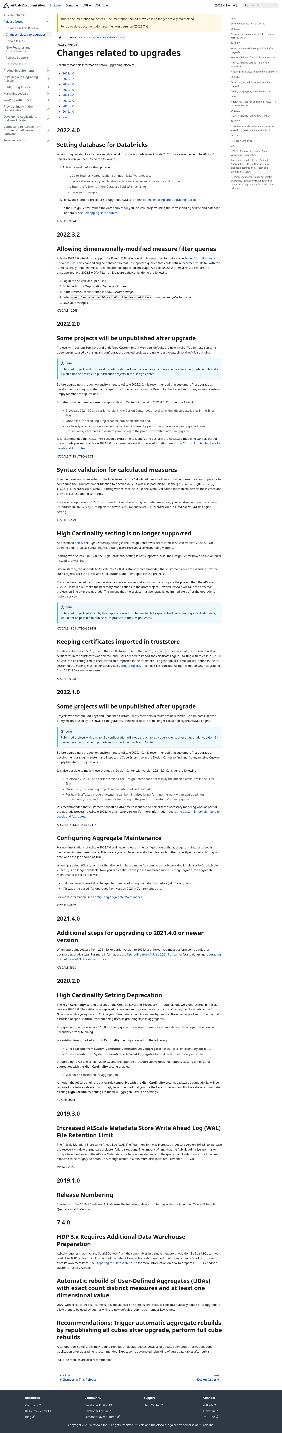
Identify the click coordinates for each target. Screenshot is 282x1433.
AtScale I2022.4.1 (15, 15)
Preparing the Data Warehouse (116, 1263)
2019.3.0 (68, 106)
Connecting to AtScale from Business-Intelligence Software (22, 130)
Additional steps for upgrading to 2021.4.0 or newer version (253, 103)
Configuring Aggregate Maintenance (117, 897)
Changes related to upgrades (26, 35)
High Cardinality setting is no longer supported (250, 64)
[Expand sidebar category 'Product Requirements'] (48, 70)
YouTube (210, 1417)
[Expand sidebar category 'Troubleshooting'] (48, 140)
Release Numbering (241, 140)
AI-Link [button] (100, 5)
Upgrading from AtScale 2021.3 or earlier (154, 954)
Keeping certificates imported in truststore (254, 71)
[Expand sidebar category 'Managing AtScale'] (48, 93)
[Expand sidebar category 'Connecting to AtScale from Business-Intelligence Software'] (48, 130)
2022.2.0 (68, 84)
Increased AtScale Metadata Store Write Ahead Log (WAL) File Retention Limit (252, 128)
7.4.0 (66, 117)
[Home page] (60, 37)
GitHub (209, 1405)
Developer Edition (98, 1405)
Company (33, 1405)
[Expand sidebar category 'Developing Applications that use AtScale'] (48, 118)
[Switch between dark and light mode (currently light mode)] (235, 5)
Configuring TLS (129, 666)
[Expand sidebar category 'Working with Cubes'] (48, 100)
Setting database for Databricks (248, 23)
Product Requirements (19, 71)
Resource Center (38, 1411)
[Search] (261, 5)
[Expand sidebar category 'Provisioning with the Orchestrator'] (48, 108)
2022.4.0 (68, 73)
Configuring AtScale (17, 87)
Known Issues (15, 41)
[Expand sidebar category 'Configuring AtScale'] (48, 87)
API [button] (85, 5)
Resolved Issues (17, 64)
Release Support (17, 58)
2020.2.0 (68, 101)
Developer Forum (98, 1411)
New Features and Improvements (18, 49)
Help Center (153, 1405)
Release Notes (13, 22)
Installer (55, 5)
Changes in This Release (22, 28)
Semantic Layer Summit (102, 1417)
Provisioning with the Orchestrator (18, 108)
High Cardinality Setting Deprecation (250, 115)
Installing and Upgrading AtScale (21, 79)
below (79, 543)
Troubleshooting (15, 140)
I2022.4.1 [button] (221, 5)
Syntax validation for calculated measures (253, 57)
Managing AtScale (16, 94)
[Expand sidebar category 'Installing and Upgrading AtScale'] (48, 78)
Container (72, 5)
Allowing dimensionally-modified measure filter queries (253, 35)
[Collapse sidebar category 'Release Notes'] (48, 21)
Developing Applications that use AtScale (20, 118)
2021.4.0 (68, 95)
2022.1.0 (68, 90)
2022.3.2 (68, 79)
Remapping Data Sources (101, 213)
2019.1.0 (68, 112)
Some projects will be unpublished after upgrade (252, 50)
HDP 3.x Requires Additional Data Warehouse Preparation (249, 153)
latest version (123, 26)
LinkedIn (210, 1411)
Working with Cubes (17, 100)
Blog (30, 1417)
